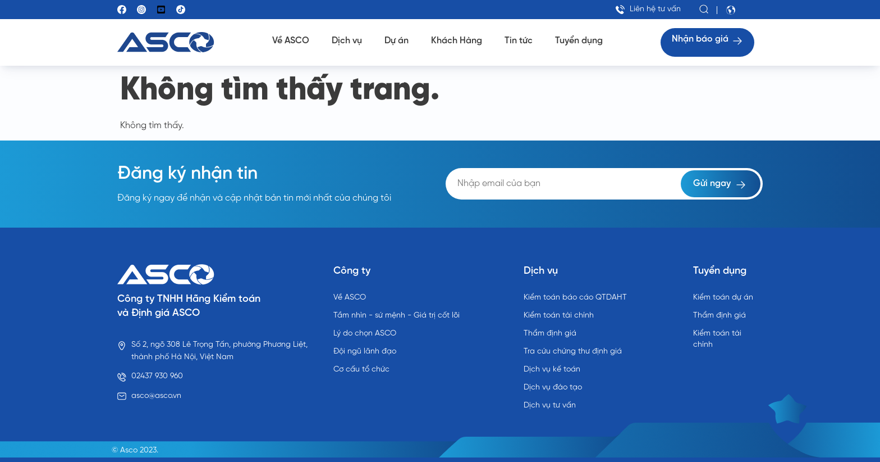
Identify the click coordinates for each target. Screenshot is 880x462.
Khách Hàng (456, 41)
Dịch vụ (347, 41)
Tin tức (519, 41)
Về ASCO (290, 41)
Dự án (396, 41)
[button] (704, 9)
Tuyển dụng (579, 41)
